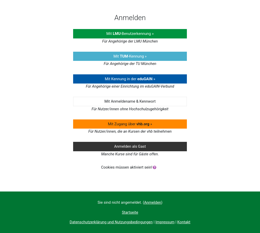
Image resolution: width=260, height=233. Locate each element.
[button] (155, 168)
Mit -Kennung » (130, 56)
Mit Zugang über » (130, 124)
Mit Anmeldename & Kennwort (130, 101)
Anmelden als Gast (130, 146)
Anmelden (152, 202)
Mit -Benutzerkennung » (130, 33)
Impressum (164, 222)
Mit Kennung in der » (130, 79)
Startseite (130, 212)
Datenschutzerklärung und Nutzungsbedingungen (111, 222)
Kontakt (183, 222)
